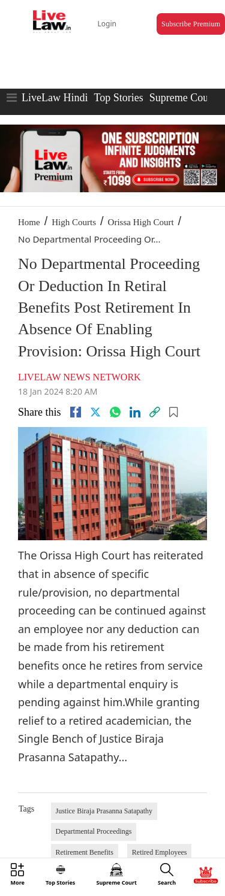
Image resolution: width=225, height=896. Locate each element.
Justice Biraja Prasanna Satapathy (104, 811)
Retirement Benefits (84, 852)
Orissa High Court (141, 222)
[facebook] (75, 412)
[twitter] (95, 412)
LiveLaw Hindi (55, 98)
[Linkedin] (135, 412)
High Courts (74, 222)
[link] (154, 412)
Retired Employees (159, 852)
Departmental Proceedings (94, 831)
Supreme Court (182, 98)
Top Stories (118, 98)
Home (29, 222)
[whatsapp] (115, 412)
